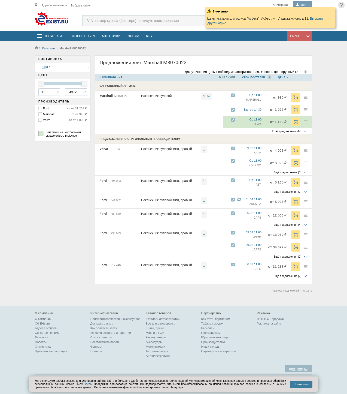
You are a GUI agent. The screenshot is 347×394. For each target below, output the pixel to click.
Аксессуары (154, 342)
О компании (43, 319)
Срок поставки (253, 77)
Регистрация (280, 4)
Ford (46, 108)
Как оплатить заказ (103, 328)
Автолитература (157, 351)
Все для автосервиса (160, 323)
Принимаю (301, 384)
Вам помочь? (298, 368)
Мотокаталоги (155, 346)
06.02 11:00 (256, 213)
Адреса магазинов (54, 5)
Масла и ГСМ (155, 332)
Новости (40, 342)
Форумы (96, 346)
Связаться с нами (47, 332)
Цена (282, 77)
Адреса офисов (46, 328)
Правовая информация (51, 351)
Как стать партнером (215, 319)
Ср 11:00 (257, 95)
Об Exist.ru (42, 323)
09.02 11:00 (256, 148)
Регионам (208, 328)
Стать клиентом (101, 337)
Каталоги (53, 36)
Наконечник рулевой (156, 96)
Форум (133, 36)
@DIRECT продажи (270, 319)
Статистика (43, 346)
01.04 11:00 (256, 199)
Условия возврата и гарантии (110, 332)
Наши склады (210, 346)
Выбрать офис (80, 5)
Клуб (150, 36)
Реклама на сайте (269, 323)
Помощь (96, 351)
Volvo (46, 120)
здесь (88, 384)
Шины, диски (155, 328)
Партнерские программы (218, 351)
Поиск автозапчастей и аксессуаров (115, 319)
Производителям (213, 342)
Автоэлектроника (158, 356)
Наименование (111, 77)
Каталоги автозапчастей (163, 319)
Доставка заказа (101, 323)
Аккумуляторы (156, 337)
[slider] (41, 83)
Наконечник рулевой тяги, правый (166, 149)
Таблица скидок (212, 323)
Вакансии (41, 337)
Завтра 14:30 (255, 109)
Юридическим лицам (216, 337)
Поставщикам (210, 332)
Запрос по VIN (83, 36)
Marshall (48, 114)
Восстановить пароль (105, 342)
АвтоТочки (111, 36)
